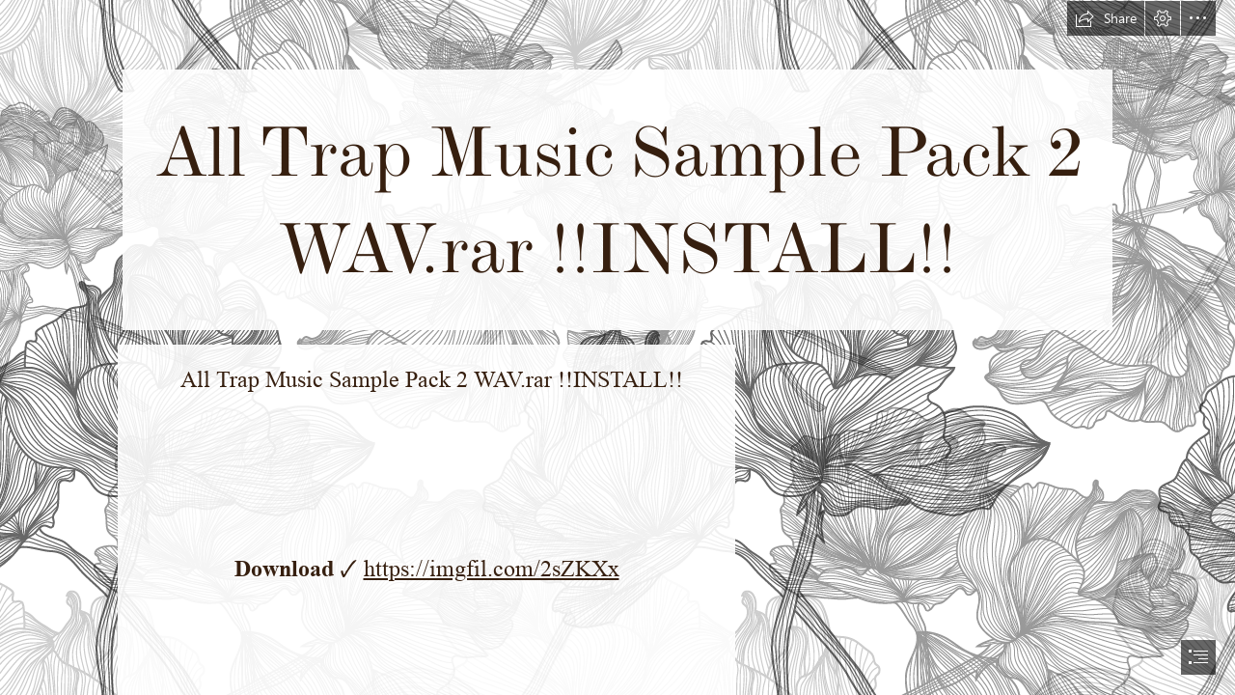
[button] (1105, 18)
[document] (617, 347)
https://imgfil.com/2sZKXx (491, 569)
